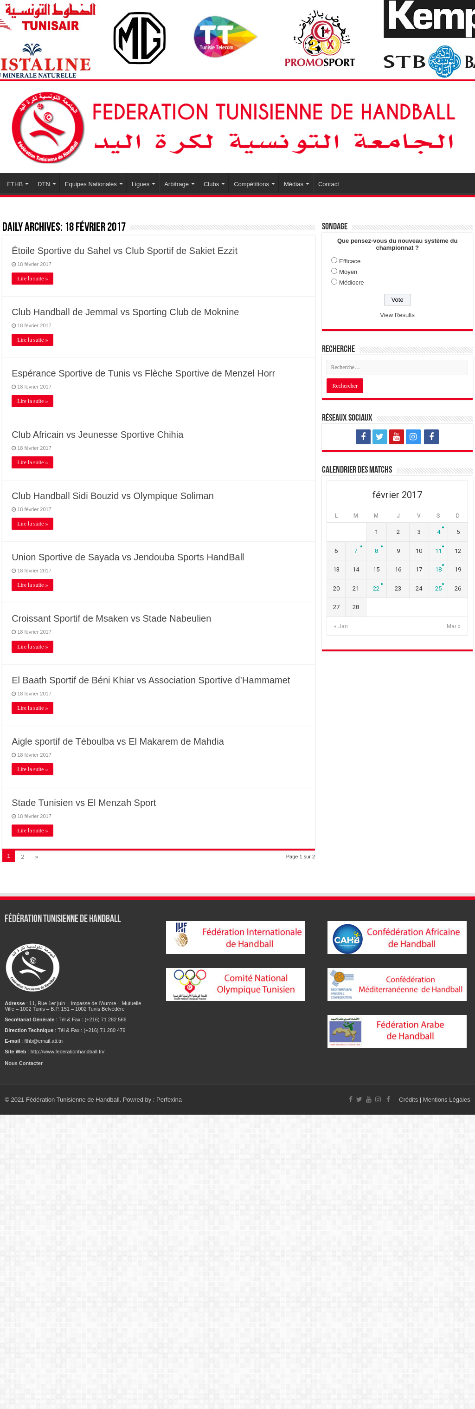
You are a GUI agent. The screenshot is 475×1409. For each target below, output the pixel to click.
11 (438, 550)
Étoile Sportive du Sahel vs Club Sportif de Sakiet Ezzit (125, 251)
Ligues (140, 184)
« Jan (341, 626)
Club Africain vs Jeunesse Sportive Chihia (97, 434)
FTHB (15, 184)
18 (438, 569)
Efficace (349, 261)
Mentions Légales (446, 1099)
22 (376, 588)
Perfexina (169, 1099)
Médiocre (351, 282)
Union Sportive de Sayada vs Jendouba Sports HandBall (128, 557)
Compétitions (251, 184)
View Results (397, 315)
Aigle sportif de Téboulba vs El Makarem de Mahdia (118, 741)
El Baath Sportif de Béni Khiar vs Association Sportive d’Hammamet (151, 680)
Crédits (409, 1099)
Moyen (348, 271)
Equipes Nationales (91, 184)
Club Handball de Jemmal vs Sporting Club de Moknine (125, 312)
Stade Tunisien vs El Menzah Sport (84, 803)
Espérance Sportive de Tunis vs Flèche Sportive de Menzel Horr (143, 373)
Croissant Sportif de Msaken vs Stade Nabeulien (111, 618)
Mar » (454, 626)
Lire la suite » (32, 278)
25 (438, 588)
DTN (44, 184)
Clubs (211, 184)
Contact (328, 184)
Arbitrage (176, 184)
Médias (293, 184)
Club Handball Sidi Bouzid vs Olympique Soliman (113, 496)
